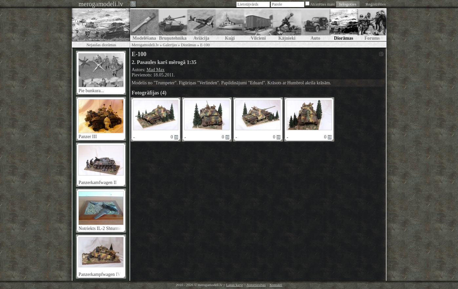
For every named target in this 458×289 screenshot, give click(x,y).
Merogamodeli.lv (145, 45)
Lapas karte (234, 285)
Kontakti (275, 285)
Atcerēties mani (322, 4)
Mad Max (156, 69)
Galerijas (170, 45)
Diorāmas (188, 45)
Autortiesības (256, 285)
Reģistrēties (376, 4)
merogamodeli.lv (100, 4)
